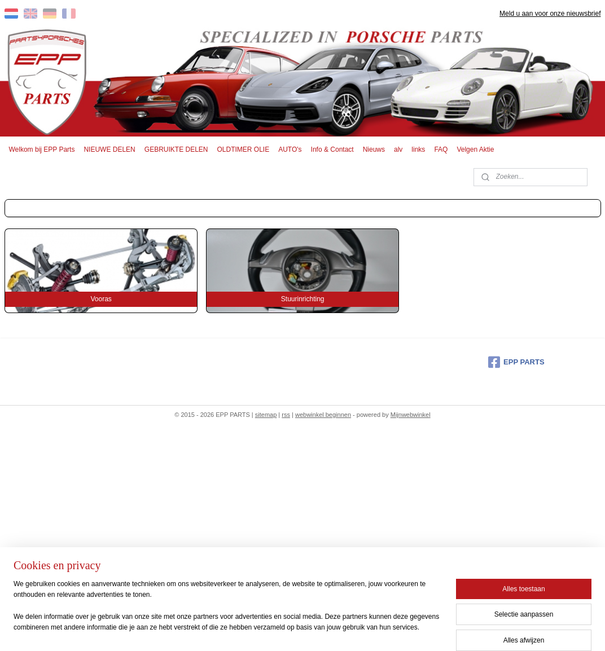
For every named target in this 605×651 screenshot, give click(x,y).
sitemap (266, 414)
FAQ (441, 149)
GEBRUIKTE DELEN (176, 149)
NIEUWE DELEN (109, 149)
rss (286, 414)
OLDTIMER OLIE (243, 149)
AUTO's (289, 149)
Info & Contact (332, 149)
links (418, 149)
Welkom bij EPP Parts (42, 149)
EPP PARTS (516, 362)
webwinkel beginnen (323, 414)
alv (398, 149)
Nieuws (374, 149)
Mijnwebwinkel (411, 414)
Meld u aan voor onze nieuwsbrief (549, 13)
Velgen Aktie (475, 149)
